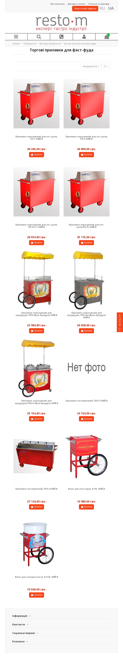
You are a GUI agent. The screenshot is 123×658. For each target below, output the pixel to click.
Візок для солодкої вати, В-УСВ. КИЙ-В (36, 577)
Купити (36, 154)
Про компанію (57, 4)
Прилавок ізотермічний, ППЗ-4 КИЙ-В (36, 488)
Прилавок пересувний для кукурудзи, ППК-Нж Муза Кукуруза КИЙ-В (86, 315)
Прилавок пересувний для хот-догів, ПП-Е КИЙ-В (86, 137)
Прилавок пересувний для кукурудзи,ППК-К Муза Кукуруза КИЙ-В (36, 401)
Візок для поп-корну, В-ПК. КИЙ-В (86, 488)
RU (102, 8)
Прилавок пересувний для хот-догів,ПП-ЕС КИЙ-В (86, 225)
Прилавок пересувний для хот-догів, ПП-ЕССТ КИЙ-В (36, 225)
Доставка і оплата (77, 4)
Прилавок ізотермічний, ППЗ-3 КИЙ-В (86, 400)
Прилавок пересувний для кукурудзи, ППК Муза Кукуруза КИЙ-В (36, 313)
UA (111, 8)
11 (106, 66)
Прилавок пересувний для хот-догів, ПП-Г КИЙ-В (36, 137)
